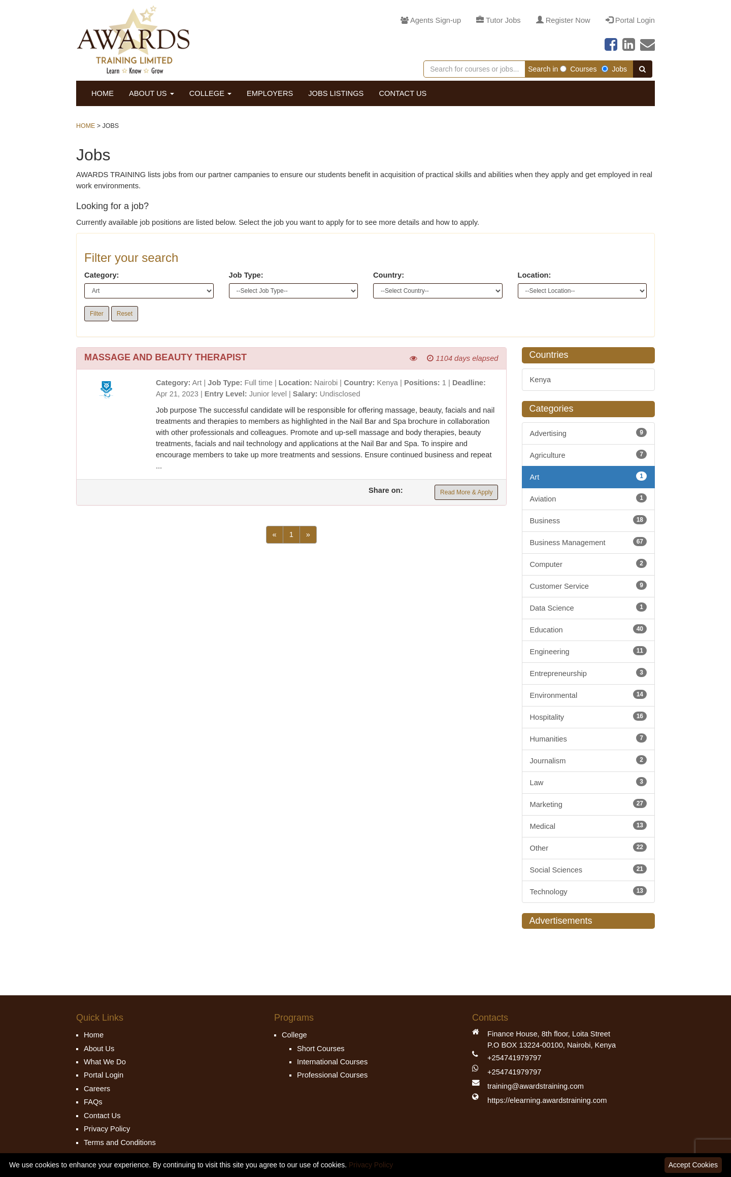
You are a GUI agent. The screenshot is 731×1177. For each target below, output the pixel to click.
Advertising (588, 433)
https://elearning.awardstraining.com (547, 1100)
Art (588, 476)
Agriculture (588, 454)
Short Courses (321, 1049)
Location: (534, 275)
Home (102, 93)
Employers (270, 93)
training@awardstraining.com (535, 1086)
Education (588, 629)
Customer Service (588, 585)
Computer (588, 563)
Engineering (588, 651)
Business (588, 520)
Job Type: (246, 275)
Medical (588, 825)
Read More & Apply (466, 492)
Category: (101, 275)
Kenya (540, 380)
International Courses (332, 1062)
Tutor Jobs (498, 20)
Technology (588, 891)
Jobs (614, 69)
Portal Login (630, 20)
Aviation (588, 498)
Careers (97, 1089)
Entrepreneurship (588, 673)
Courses (578, 69)
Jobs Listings (335, 93)
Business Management (588, 542)
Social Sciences (588, 869)
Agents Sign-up (431, 20)
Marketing (588, 804)
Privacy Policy (107, 1129)
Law (588, 782)
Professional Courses (332, 1075)
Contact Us (402, 93)
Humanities (588, 738)
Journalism (588, 760)
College (210, 93)
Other (588, 847)
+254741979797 (514, 1058)
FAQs (93, 1102)
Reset (124, 313)
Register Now (563, 20)
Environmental (588, 694)
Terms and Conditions (120, 1142)
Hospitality (588, 716)
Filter (97, 313)
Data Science (588, 607)
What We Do (105, 1062)
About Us (151, 93)
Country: (388, 275)
